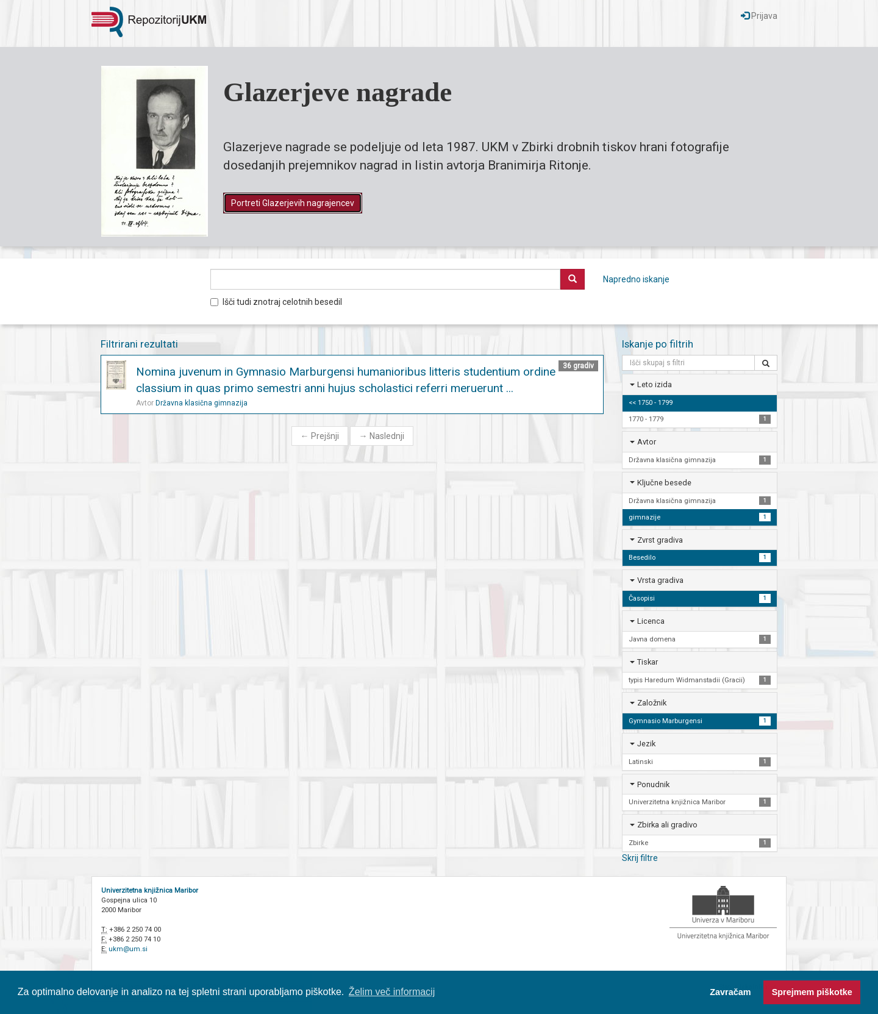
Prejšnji (320, 436)
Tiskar (647, 661)
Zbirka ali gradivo (667, 824)
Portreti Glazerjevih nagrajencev (292, 203)
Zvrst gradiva (660, 539)
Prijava (759, 16)
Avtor (646, 441)
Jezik (646, 743)
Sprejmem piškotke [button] (812, 992)
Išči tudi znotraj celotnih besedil (276, 302)
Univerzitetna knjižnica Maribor (149, 890)
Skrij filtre (640, 858)
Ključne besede (664, 482)
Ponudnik (653, 784)
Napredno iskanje (636, 279)
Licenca (651, 621)
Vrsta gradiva (660, 580)
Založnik (651, 702)
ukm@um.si (128, 949)
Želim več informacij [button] (392, 992)
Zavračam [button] (730, 992)
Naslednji (381, 436)
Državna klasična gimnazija (201, 403)
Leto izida (654, 384)
